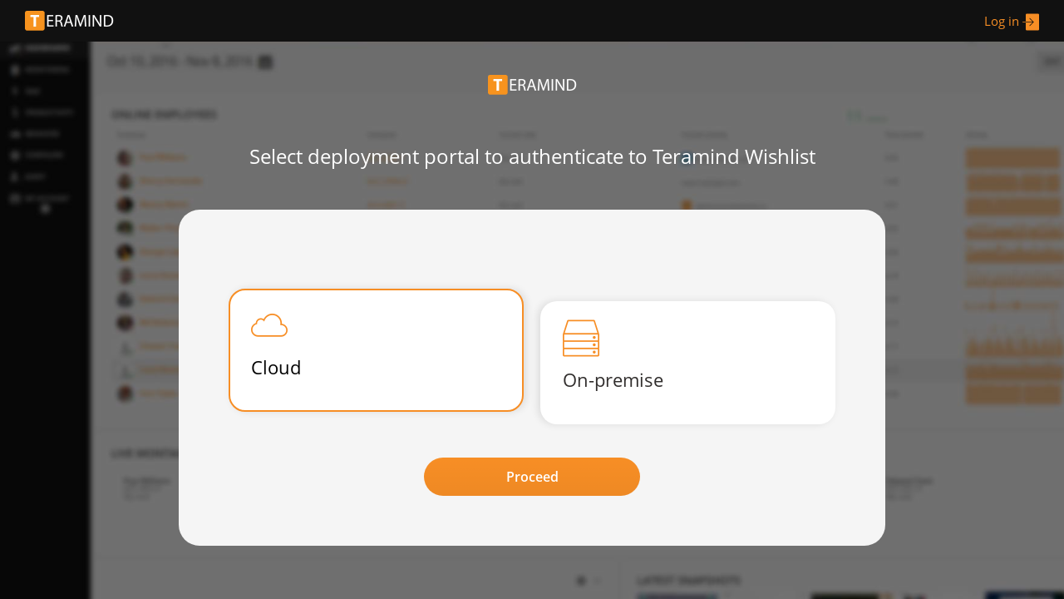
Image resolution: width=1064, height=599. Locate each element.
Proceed (532, 477)
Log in (1011, 22)
